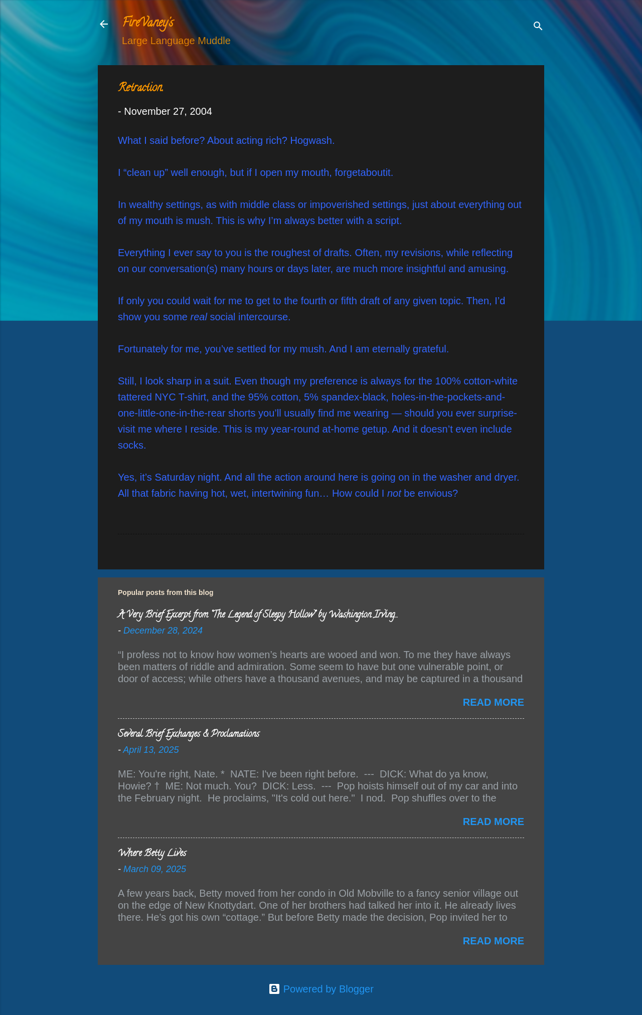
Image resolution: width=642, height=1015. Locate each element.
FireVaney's (147, 24)
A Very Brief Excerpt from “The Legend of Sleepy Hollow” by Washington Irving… (257, 615)
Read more (493, 702)
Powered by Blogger (321, 988)
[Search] (538, 27)
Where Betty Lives (152, 854)
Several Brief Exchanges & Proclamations (188, 735)
